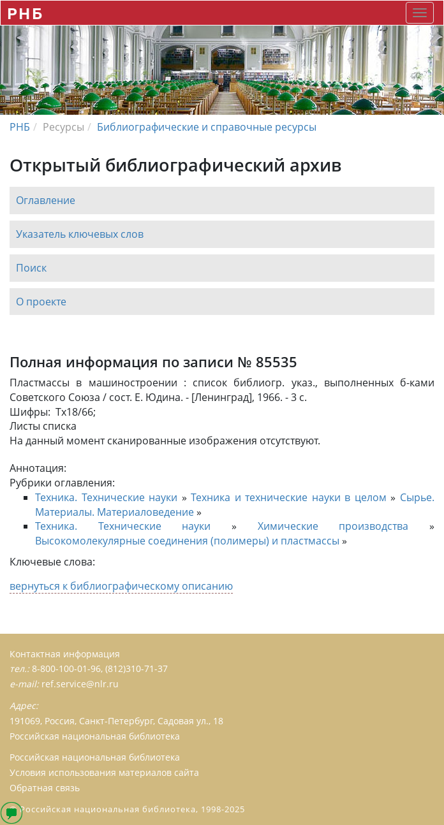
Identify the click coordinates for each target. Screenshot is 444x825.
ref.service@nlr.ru (80, 684)
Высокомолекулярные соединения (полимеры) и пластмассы (187, 541)
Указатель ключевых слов (80, 234)
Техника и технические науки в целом (289, 497)
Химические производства (333, 526)
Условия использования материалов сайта (104, 772)
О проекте (41, 302)
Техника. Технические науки (106, 497)
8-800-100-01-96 (66, 668)
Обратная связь (45, 788)
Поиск (31, 268)
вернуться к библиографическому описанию (121, 586)
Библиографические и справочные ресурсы (206, 127)
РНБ (25, 13)
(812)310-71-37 (136, 668)
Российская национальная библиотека (95, 757)
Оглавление (45, 200)
